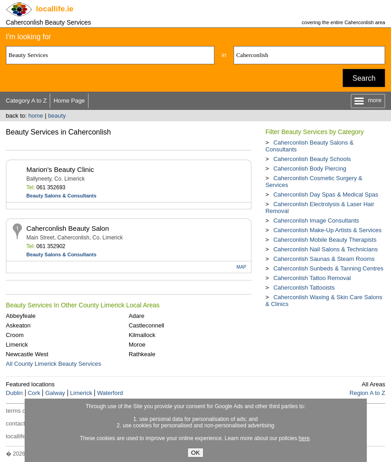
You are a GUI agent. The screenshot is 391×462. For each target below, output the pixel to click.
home (35, 115)
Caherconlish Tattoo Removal (312, 278)
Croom (15, 335)
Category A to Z (26, 100)
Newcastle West (27, 354)
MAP (241, 267)
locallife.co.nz (24, 436)
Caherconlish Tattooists (303, 287)
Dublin (14, 392)
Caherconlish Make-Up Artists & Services (327, 230)
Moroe (137, 344)
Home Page (69, 100)
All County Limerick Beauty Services (53, 363)
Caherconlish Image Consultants (316, 220)
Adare (137, 315)
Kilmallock (142, 335)
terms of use (22, 410)
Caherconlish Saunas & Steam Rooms (324, 258)
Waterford (110, 392)
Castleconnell (146, 325)
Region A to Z (367, 392)
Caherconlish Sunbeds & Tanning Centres (328, 268)
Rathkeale (142, 354)
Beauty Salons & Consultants (61, 195)
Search (363, 78)
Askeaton (18, 325)
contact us (19, 423)
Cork (34, 392)
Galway (55, 392)
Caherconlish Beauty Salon (67, 228)
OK (195, 452)
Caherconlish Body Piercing (309, 168)
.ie (54, 9)
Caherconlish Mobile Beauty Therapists (324, 239)
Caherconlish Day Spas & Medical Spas (325, 194)
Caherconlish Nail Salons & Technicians (325, 249)
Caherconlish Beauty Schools (312, 159)
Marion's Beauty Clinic (60, 169)
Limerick (17, 344)
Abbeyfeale (21, 315)
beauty (57, 115)
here (304, 438)
